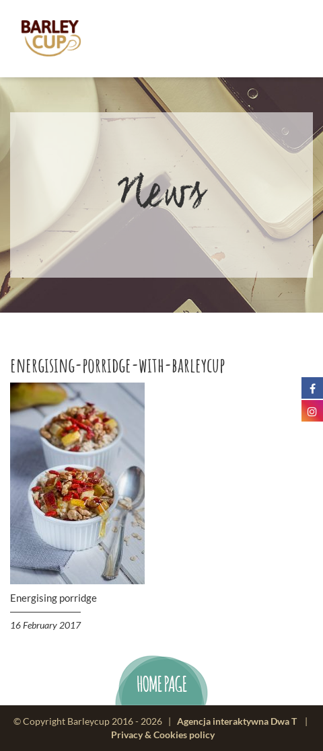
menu (280, 38)
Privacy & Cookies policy (163, 734)
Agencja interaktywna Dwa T (237, 721)
